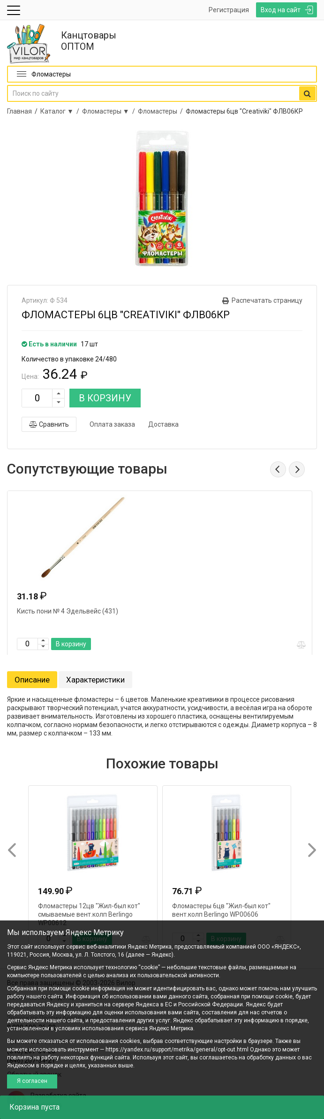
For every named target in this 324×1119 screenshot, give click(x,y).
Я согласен (32, 1081)
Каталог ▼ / (61, 111)
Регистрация (229, 10)
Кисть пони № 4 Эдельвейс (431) (67, 611)
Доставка (163, 424)
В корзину (71, 644)
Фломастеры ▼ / (110, 111)
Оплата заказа (112, 424)
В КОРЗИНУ (105, 398)
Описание (32, 679)
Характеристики (95, 679)
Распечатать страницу (267, 300)
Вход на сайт (281, 10)
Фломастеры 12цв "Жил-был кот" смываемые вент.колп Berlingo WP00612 (89, 914)
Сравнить (49, 424)
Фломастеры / (162, 111)
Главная (19, 111)
